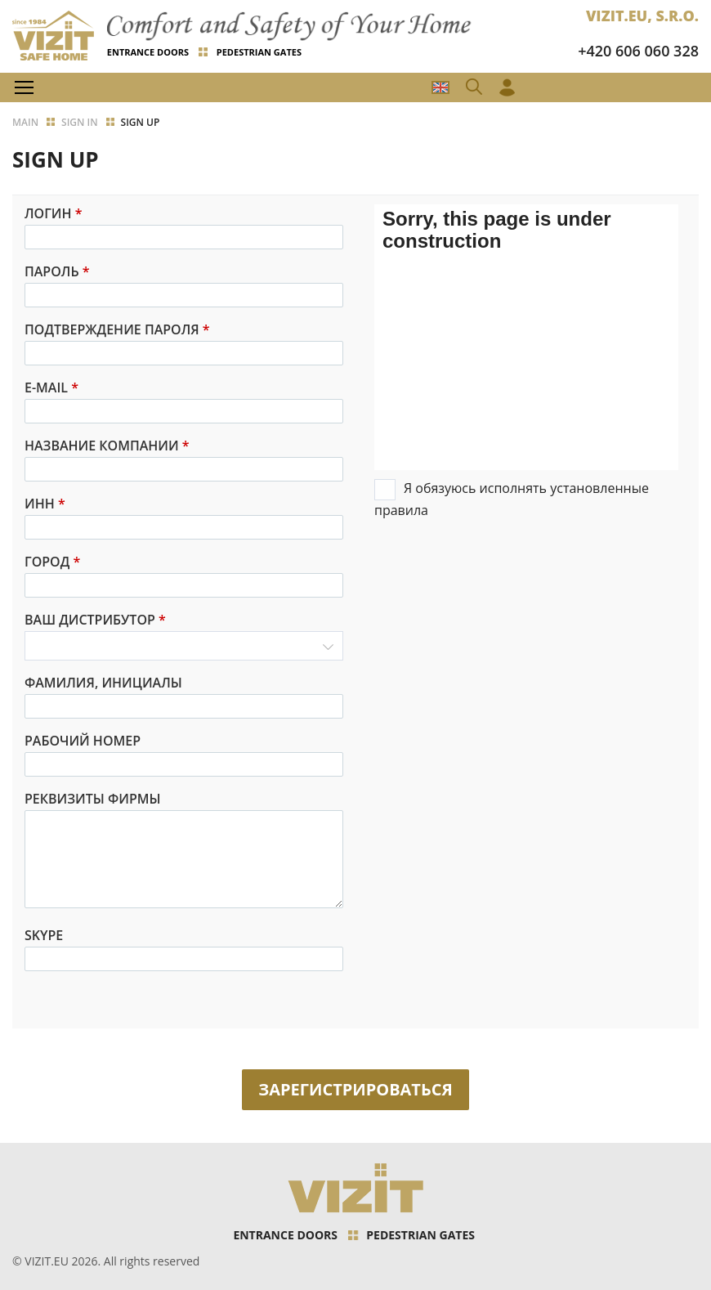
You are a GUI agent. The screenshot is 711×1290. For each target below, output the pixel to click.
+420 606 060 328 (638, 50)
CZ (440, 87)
